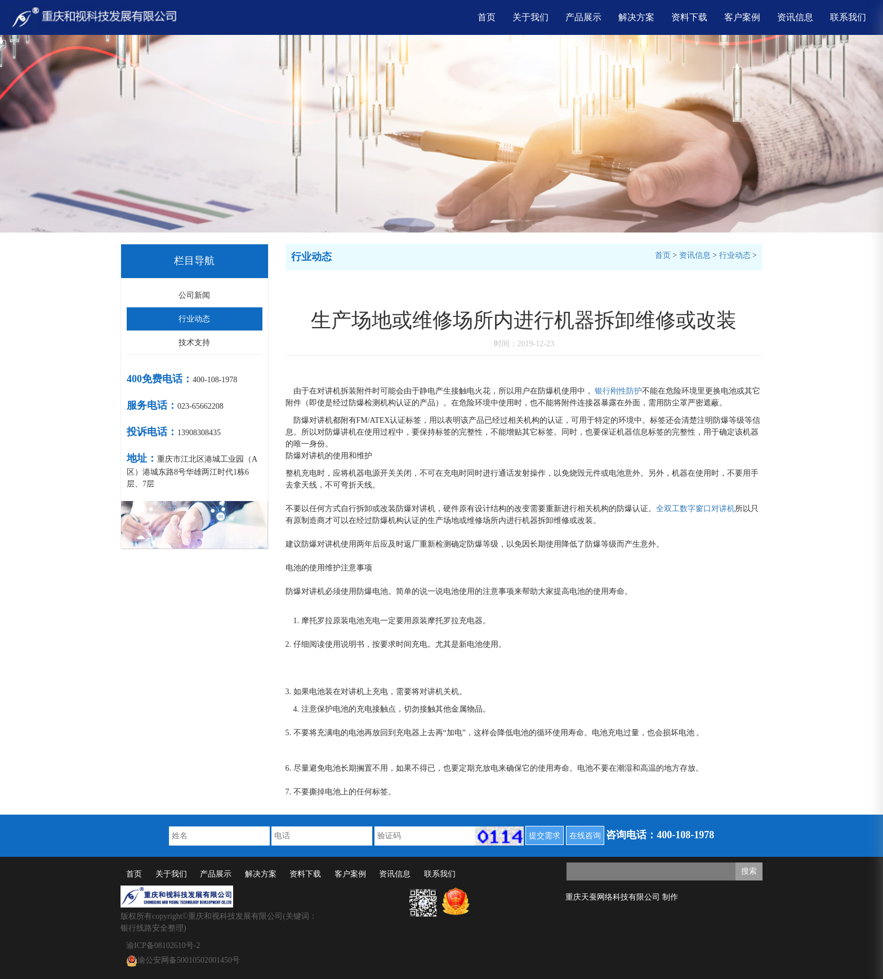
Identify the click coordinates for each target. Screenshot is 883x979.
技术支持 (194, 342)
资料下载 (689, 17)
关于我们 (530, 17)
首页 (487, 17)
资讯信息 (795, 17)
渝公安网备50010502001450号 (183, 961)
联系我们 (848, 17)
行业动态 (194, 319)
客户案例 (742, 17)
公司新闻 (194, 295)
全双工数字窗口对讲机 (695, 508)
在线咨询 (585, 836)
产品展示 (583, 17)
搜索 (749, 871)
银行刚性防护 (618, 391)
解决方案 (636, 17)
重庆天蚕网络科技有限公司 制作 (621, 897)
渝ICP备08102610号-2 (163, 945)
